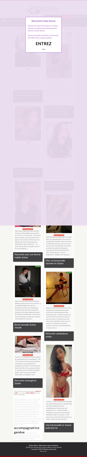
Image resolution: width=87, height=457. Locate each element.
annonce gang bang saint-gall (26, 438)
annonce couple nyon (28, 419)
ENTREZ (43, 43)
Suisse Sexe (33, 445)
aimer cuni (35, 409)
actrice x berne (33, 416)
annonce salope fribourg (28, 413)
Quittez (43, 49)
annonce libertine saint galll (30, 401)
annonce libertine (29, 435)
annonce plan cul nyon (31, 433)
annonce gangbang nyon (25, 406)
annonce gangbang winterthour (23, 409)
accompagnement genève (21, 416)
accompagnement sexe (32, 414)
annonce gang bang (28, 423)
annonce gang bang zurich (27, 404)
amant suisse (38, 419)
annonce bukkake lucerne (21, 411)
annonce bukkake (19, 435)
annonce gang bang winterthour (23, 418)
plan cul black (30, 393)
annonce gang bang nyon (32, 407)
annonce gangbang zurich (21, 421)
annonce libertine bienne (21, 402)
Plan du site (43, 451)
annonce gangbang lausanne (22, 399)
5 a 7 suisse (22, 407)
